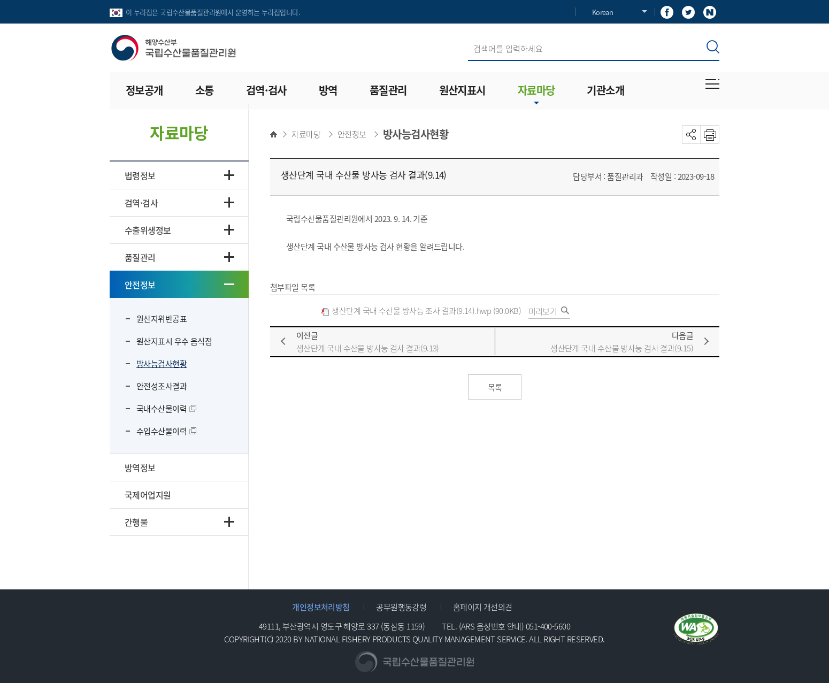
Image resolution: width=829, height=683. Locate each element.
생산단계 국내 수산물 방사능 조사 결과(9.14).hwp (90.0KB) (421, 311)
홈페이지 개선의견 (482, 606)
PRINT (710, 134)
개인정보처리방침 (321, 606)
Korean (602, 12)
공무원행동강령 (401, 606)
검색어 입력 (468, 36)
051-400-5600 (548, 626)
